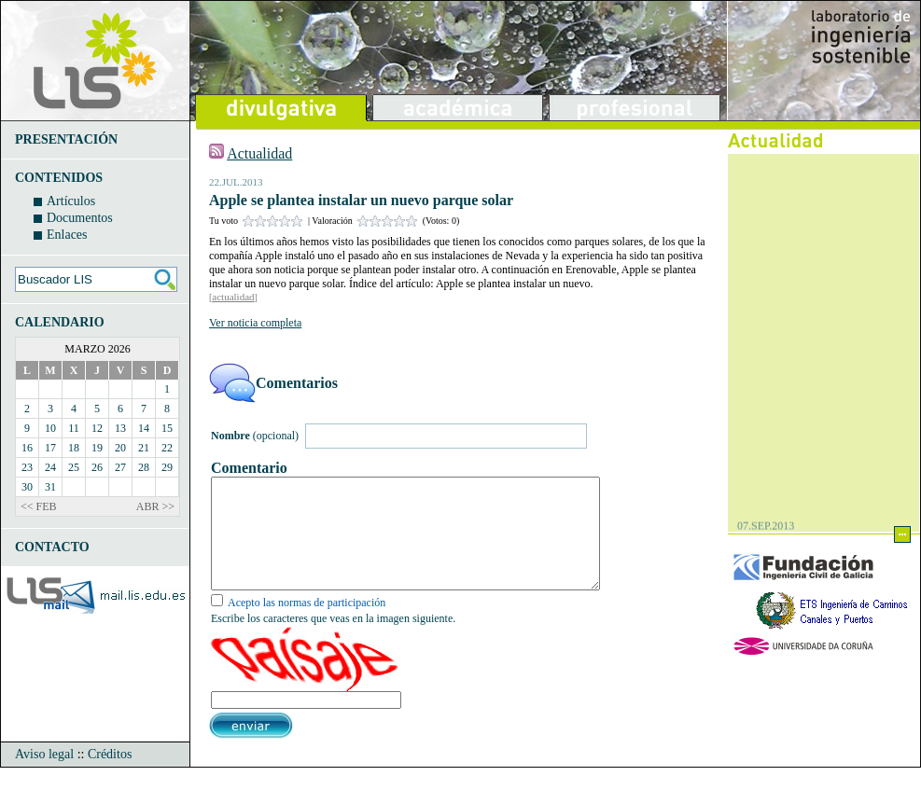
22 (167, 447)
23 (27, 467)
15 (167, 428)
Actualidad (259, 153)
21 (143, 447)
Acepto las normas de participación (306, 624)
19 (97, 447)
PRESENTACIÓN (66, 139)
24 (50, 467)
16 (27, 447)
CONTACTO (52, 547)
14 (143, 428)
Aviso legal (44, 776)
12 (97, 428)
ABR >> (155, 506)
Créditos (110, 776)
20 (120, 447)
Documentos (80, 218)
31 (50, 486)
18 (73, 447)
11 (73, 428)
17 (50, 447)
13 (120, 428)
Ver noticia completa (255, 322)
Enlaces (67, 235)
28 (143, 467)
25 (73, 467)
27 (120, 467)
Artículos (71, 201)
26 (97, 467)
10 (50, 428)
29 (167, 467)
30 (27, 486)
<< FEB (39, 506)
